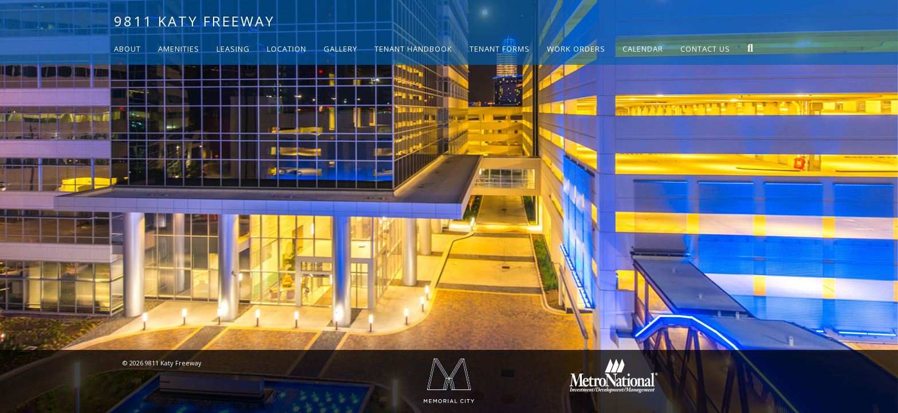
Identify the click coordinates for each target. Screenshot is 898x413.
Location (286, 49)
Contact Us (705, 49)
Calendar (643, 49)
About (127, 49)
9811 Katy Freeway (194, 20)
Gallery (340, 49)
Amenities (178, 49)
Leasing (233, 49)
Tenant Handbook (413, 49)
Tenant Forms (500, 49)
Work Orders (576, 49)
